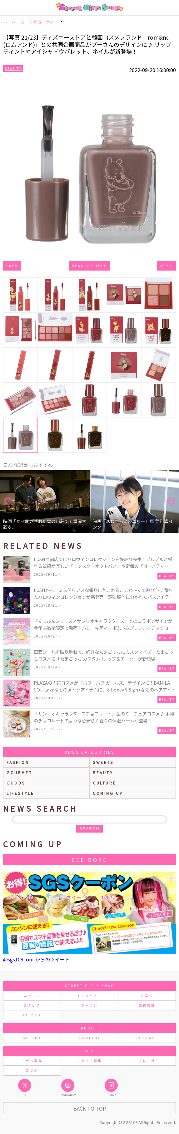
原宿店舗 (147, 1005)
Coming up (108, 793)
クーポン (89, 1005)
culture (104, 782)
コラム (32, 1070)
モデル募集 (32, 1060)
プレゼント (32, 1015)
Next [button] (171, 501)
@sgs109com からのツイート (36, 959)
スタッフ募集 (89, 1060)
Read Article (89, 265)
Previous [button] (7, 501)
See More (89, 859)
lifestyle (20, 793)
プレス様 (147, 1060)
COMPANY (90, 1037)
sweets (103, 762)
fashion (18, 762)
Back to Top (89, 1108)
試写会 (147, 995)
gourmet (19, 772)
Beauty (13, 68)
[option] (45, 501)
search (89, 829)
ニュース (32, 995)
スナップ (32, 1005)
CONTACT (147, 1037)
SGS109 (32, 1037)
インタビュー (89, 995)
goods (16, 782)
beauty (103, 772)
